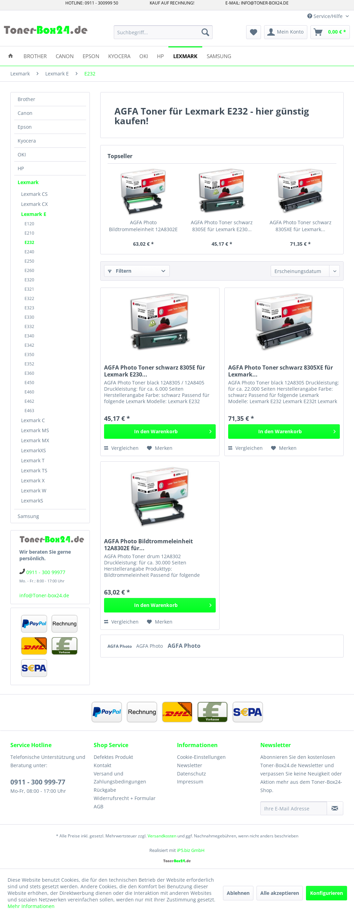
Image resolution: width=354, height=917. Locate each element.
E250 (29, 261)
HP (21, 168)
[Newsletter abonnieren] (335, 808)
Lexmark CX (34, 204)
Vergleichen (121, 448)
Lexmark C (33, 420)
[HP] (160, 55)
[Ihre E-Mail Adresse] (293, 808)
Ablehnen (238, 893)
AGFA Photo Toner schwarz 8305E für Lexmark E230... (222, 226)
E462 (29, 401)
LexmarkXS (33, 450)
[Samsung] (219, 55)
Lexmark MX (35, 440)
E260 (29, 270)
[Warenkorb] (330, 32)
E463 (29, 411)
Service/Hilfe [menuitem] (325, 16)
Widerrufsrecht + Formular (125, 798)
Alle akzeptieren (279, 893)
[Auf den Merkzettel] (160, 448)
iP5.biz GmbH (191, 850)
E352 (29, 364)
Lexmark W (33, 490)
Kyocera (27, 140)
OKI (22, 154)
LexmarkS (32, 500)
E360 (29, 373)
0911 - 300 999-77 (37, 782)
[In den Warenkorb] (160, 431)
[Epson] (91, 55)
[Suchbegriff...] (163, 32)
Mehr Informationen (31, 906)
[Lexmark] (185, 55)
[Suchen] (205, 32)
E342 (29, 345)
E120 (29, 224)
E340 (29, 336)
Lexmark (28, 182)
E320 (29, 280)
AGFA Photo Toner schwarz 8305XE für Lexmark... (301, 226)
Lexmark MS (35, 430)
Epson (25, 127)
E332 (29, 326)
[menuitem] (163, 32)
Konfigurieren (326, 893)
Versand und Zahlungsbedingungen (120, 777)
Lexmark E (33, 214)
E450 (29, 382)
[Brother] (35, 55)
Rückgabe (105, 790)
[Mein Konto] (285, 32)
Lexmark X (33, 480)
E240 (29, 252)
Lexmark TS (34, 470)
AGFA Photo (120, 646)
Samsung (28, 516)
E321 (29, 289)
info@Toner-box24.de (44, 595)
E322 (29, 298)
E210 (29, 233)
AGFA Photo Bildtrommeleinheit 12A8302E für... (143, 226)
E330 (29, 317)
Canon (25, 113)
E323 (29, 308)
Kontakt (102, 765)
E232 (29, 242)
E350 (29, 354)
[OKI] (143, 55)
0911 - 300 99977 (45, 572)
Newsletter (189, 765)
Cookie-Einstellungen (201, 757)
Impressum (190, 781)
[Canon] (64, 55)
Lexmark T (33, 460)
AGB (98, 806)
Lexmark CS (34, 194)
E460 (29, 392)
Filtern (119, 270)
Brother (26, 99)
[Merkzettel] (253, 32)
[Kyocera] (119, 55)
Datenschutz (191, 773)
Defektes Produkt (113, 757)
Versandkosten (162, 836)
